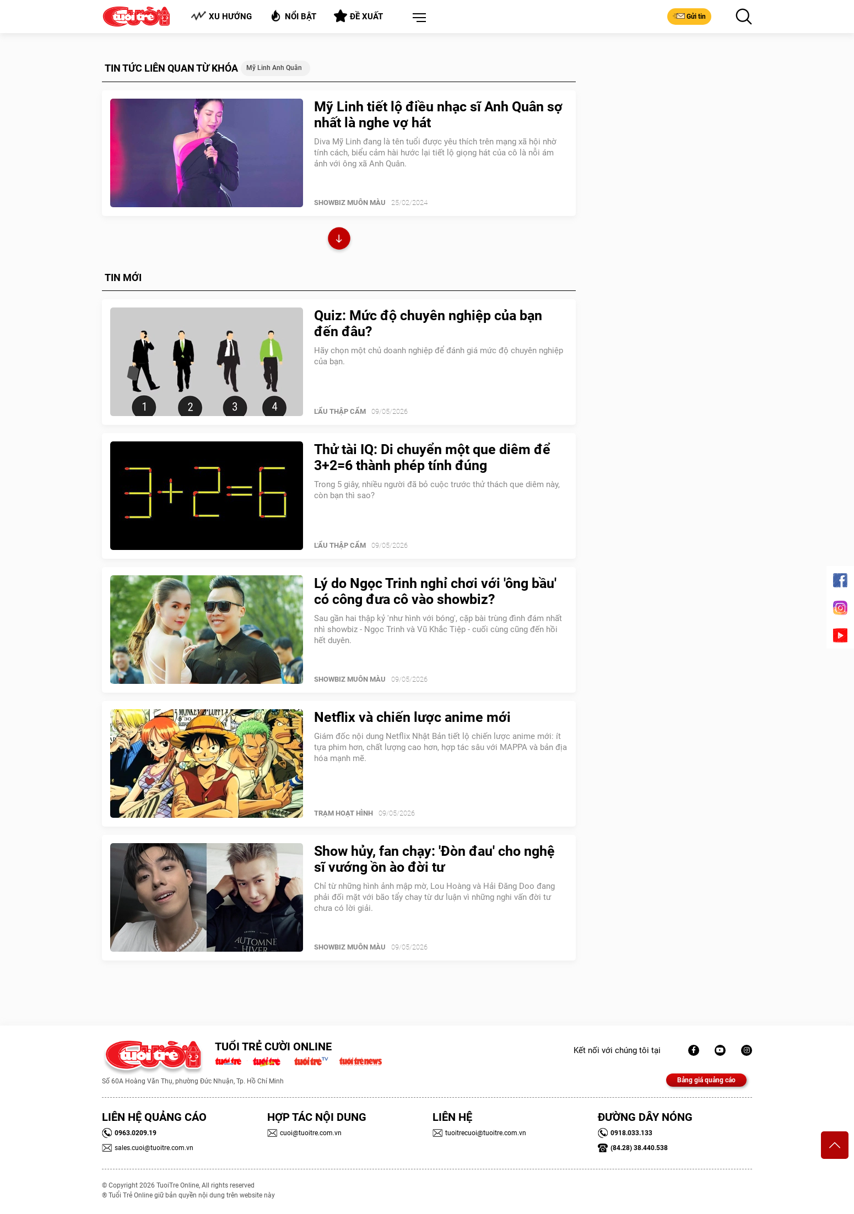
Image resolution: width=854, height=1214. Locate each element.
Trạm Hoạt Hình (343, 813)
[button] (417, 18)
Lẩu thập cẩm (340, 411)
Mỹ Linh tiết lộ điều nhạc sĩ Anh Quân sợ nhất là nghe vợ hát (438, 115)
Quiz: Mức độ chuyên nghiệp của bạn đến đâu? (428, 323)
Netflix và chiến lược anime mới (412, 717)
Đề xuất (358, 16)
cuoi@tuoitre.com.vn (304, 1133)
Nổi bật (292, 15)
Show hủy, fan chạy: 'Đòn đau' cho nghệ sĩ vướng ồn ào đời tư (434, 859)
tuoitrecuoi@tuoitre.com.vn (479, 1133)
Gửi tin (689, 16)
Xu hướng (221, 16)
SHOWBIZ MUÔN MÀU (350, 202)
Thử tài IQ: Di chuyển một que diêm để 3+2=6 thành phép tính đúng (432, 457)
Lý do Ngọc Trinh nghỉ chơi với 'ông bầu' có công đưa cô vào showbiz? (435, 591)
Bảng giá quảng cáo (706, 1080)
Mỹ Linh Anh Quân (274, 68)
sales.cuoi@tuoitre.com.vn (147, 1148)
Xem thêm (339, 240)
